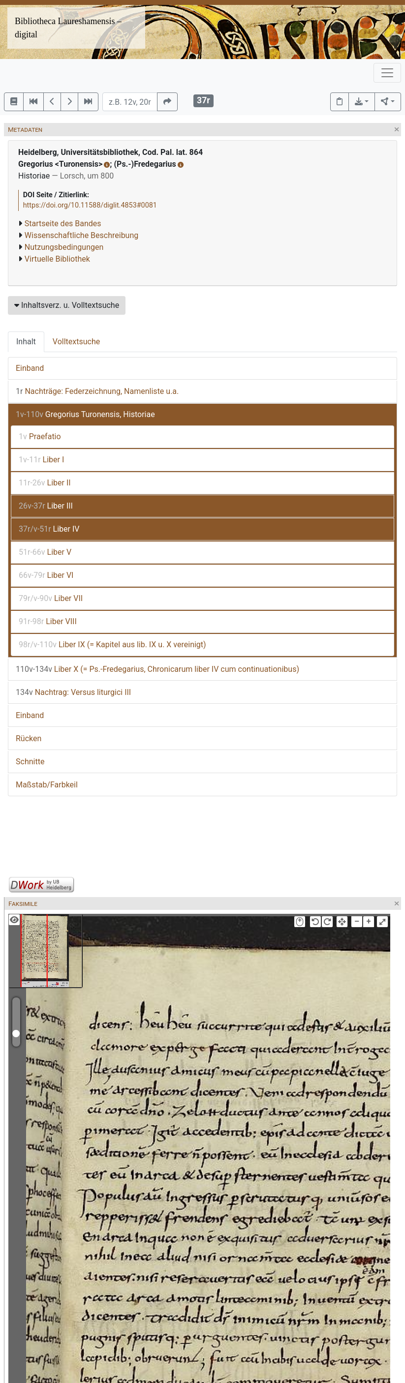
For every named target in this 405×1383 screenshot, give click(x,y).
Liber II (45, 482)
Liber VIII (48, 621)
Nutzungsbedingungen (64, 247)
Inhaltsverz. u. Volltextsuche (66, 305)
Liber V (45, 552)
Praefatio (40, 436)
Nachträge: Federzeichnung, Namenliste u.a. (97, 391)
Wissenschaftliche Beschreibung (81, 235)
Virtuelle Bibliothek (57, 259)
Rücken (28, 738)
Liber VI (46, 575)
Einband (30, 368)
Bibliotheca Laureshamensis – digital (68, 27)
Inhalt (26, 341)
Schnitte (30, 761)
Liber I (41, 459)
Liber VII (51, 598)
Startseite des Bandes (63, 223)
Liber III (46, 506)
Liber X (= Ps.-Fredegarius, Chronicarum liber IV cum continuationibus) (157, 669)
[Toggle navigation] (387, 73)
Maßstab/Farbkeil (47, 784)
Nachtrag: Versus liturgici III (73, 692)
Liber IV (49, 529)
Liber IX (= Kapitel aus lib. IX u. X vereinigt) (112, 644)
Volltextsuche (76, 341)
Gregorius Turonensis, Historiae (85, 414)
